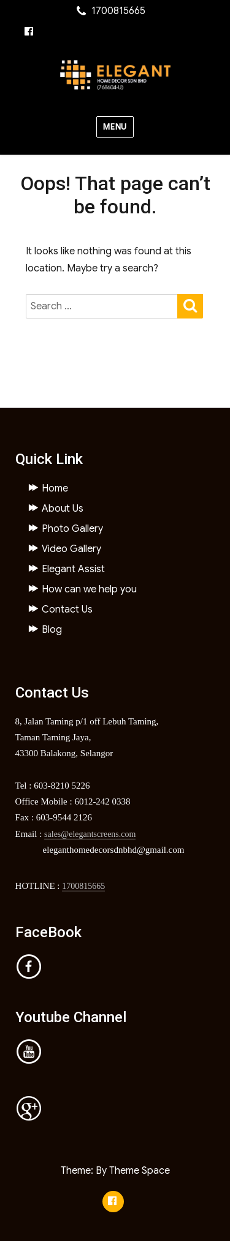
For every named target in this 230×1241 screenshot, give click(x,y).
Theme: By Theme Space (115, 1171)
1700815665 (83, 886)
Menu (114, 127)
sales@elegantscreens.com (90, 834)
